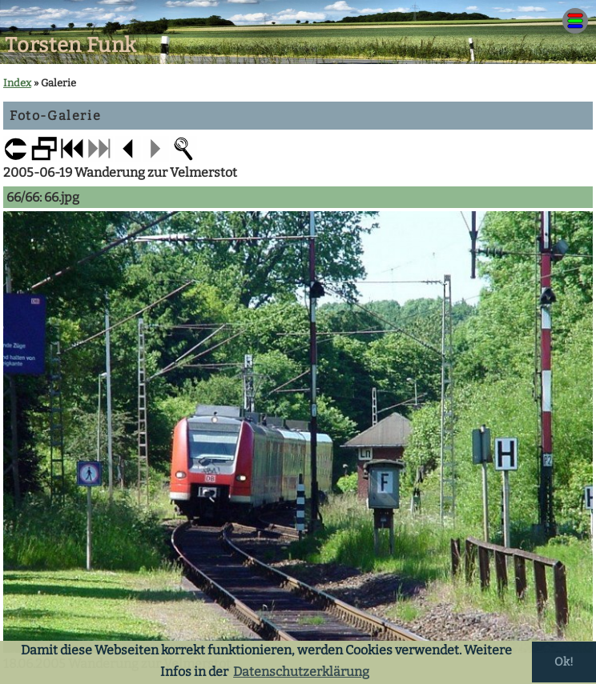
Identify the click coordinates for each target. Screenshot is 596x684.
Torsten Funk (71, 45)
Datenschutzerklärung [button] (301, 671)
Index (17, 83)
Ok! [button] (564, 662)
